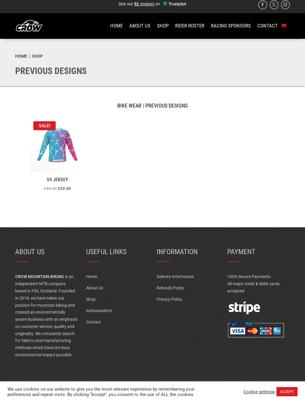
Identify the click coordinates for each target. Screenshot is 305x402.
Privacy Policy (169, 299)
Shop (91, 299)
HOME (116, 26)
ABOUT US (139, 26)
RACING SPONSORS (231, 26)
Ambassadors (99, 310)
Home (91, 276)
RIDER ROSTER (189, 26)
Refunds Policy (170, 288)
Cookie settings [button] (259, 392)
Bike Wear (129, 105)
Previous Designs (166, 105)
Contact (93, 322)
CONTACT (267, 26)
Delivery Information (175, 276)
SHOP (163, 26)
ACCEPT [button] (287, 391)
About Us (94, 288)
